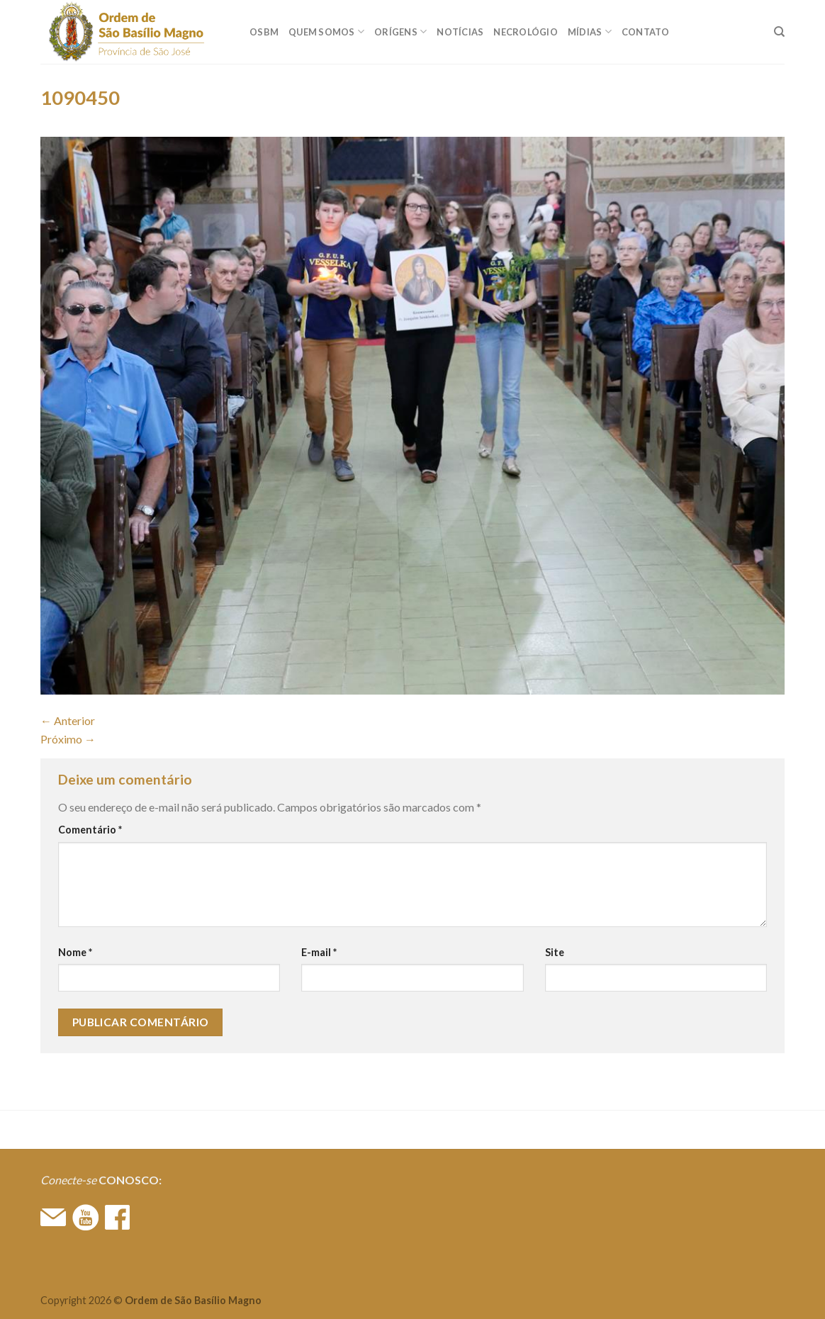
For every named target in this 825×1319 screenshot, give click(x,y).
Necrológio (525, 32)
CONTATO (646, 32)
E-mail (319, 952)
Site (554, 952)
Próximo (68, 739)
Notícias (460, 32)
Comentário (90, 830)
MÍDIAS (590, 31)
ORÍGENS (400, 31)
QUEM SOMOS (326, 31)
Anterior (67, 720)
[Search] (779, 31)
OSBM (264, 32)
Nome (75, 952)
